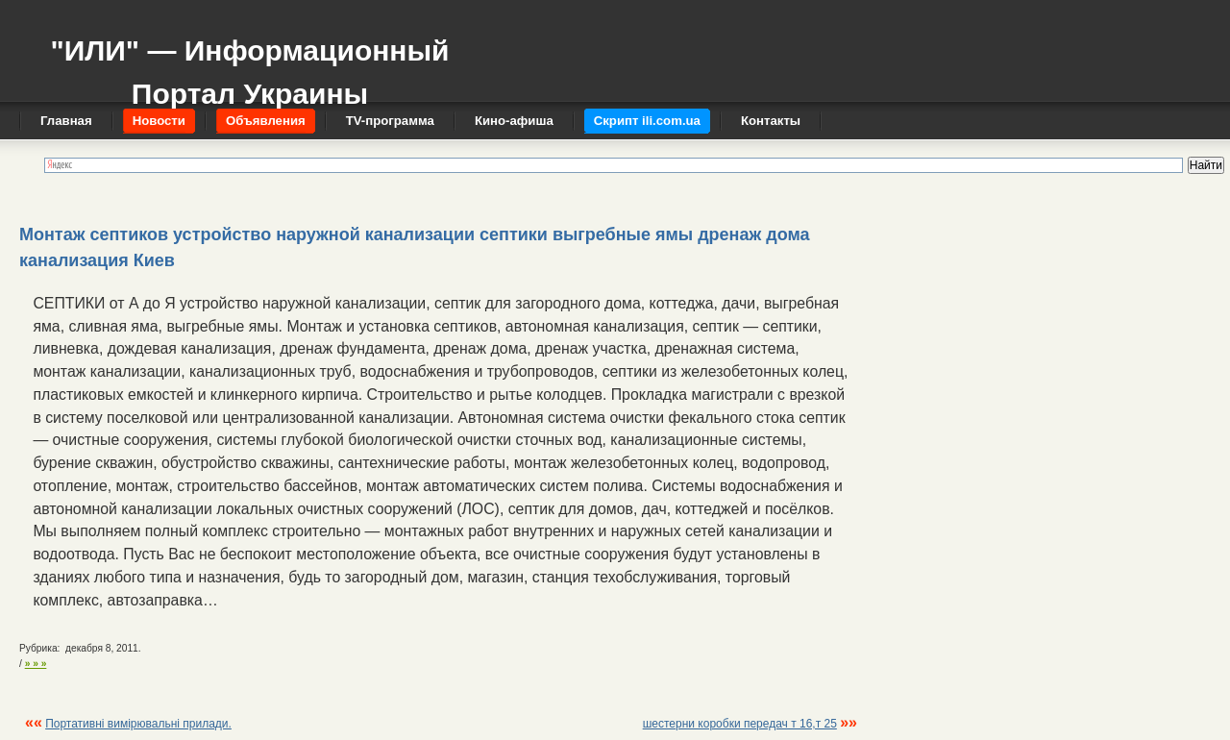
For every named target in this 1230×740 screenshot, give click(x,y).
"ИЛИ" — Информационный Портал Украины (249, 63)
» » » (36, 663)
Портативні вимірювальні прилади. (138, 723)
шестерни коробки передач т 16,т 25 (740, 723)
